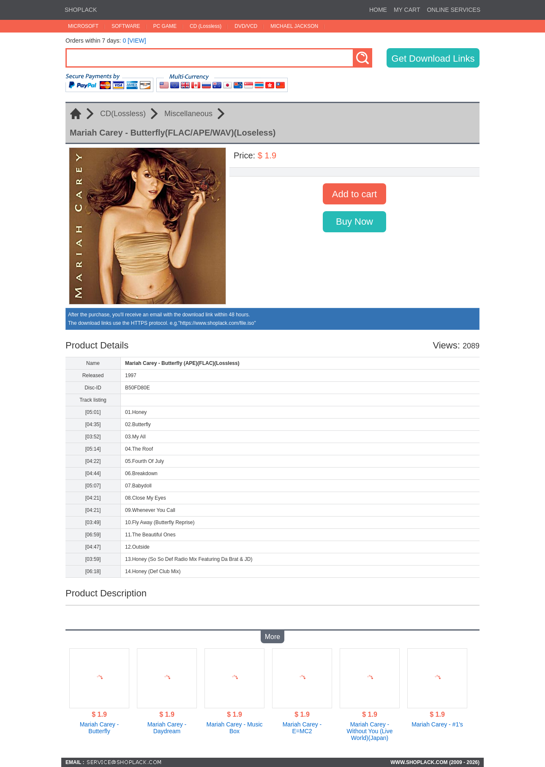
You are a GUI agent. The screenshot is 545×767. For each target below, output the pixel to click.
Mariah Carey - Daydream (167, 727)
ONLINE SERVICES (453, 9)
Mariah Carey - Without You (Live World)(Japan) (370, 731)
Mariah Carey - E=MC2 (302, 727)
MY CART (407, 9)
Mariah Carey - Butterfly (99, 727)
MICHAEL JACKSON (294, 26)
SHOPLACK (81, 9)
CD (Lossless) (205, 26)
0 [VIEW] (134, 40)
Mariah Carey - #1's (437, 724)
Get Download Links (433, 58)
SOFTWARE (126, 26)
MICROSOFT (83, 26)
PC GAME (165, 26)
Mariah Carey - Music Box (234, 727)
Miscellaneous (188, 113)
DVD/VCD (245, 26)
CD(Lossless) (123, 113)
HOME (378, 9)
